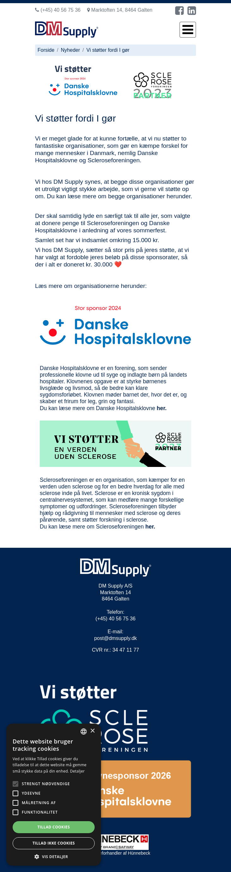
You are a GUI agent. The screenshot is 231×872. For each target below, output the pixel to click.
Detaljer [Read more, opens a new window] (77, 771)
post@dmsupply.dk (115, 638)
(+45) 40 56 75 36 (57, 10)
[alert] (53, 795)
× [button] (92, 731)
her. (162, 408)
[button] (54, 856)
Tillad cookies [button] (54, 827)
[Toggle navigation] (188, 30)
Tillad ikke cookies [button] (54, 843)
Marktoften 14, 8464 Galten (119, 10)
